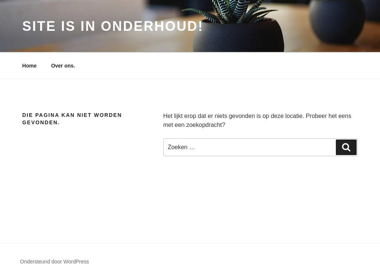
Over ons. (63, 66)
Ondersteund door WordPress (54, 262)
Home (29, 66)
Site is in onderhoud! (113, 26)
